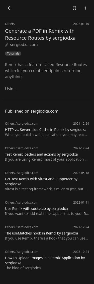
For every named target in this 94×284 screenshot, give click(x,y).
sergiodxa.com (21, 44)
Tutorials (13, 54)
